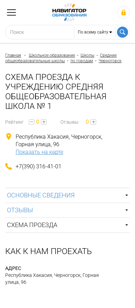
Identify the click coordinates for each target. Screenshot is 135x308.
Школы (87, 55)
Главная (13, 55)
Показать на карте (39, 152)
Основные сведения (41, 195)
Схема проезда (32, 224)
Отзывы (20, 210)
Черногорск (110, 60)
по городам (81, 60)
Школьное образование (52, 55)
